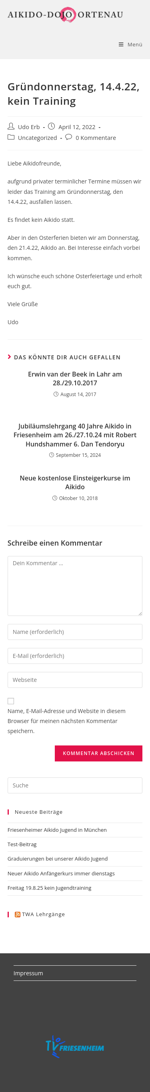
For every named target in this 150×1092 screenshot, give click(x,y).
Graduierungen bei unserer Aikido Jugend (58, 858)
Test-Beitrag (22, 844)
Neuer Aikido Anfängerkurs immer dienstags (61, 873)
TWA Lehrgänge (43, 914)
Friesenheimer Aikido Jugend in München (57, 829)
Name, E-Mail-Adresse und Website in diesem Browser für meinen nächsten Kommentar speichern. (67, 721)
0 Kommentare (96, 137)
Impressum (28, 973)
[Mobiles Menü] (130, 44)
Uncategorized (37, 137)
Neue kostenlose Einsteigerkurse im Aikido (75, 482)
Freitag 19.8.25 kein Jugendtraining (50, 887)
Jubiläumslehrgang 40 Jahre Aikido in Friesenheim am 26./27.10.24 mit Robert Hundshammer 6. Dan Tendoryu (75, 435)
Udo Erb (29, 127)
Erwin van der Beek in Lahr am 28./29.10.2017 (75, 378)
